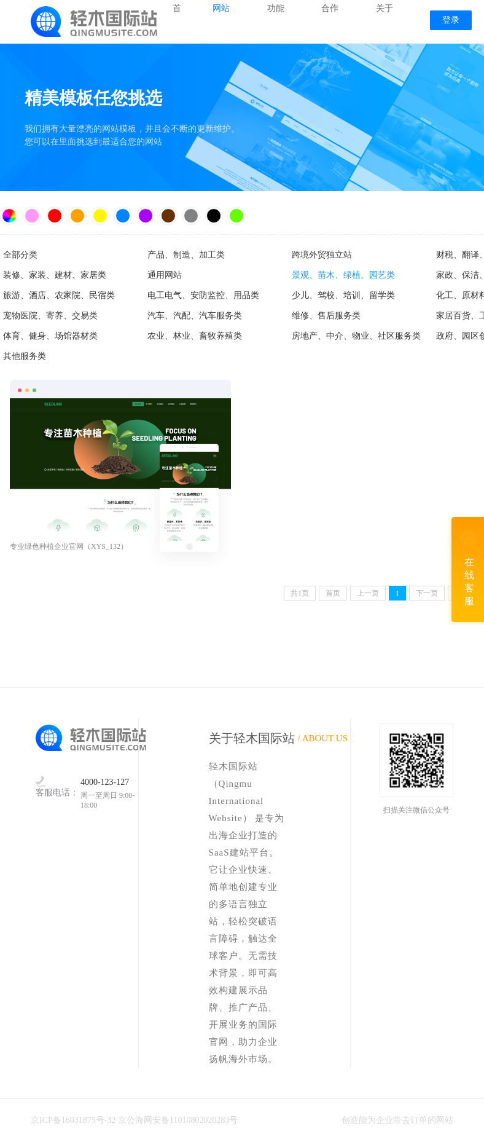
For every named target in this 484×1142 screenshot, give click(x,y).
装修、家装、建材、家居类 (54, 275)
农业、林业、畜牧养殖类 (194, 336)
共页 (300, 593)
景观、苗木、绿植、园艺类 (343, 275)
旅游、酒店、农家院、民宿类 (59, 295)
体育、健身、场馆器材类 (50, 336)
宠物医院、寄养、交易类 (50, 315)
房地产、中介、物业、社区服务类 (356, 336)
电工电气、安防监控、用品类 (203, 295)
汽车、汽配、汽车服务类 (194, 315)
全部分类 (20, 254)
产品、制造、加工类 (186, 254)
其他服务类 (24, 356)
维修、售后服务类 (326, 315)
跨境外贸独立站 (322, 254)
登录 (450, 20)
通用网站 (164, 275)
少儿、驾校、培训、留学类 (343, 295)
